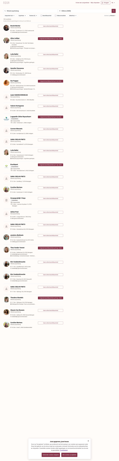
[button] (88, 441)
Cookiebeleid (64, 450)
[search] (30, 11)
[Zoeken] (114, 11)
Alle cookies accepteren (69, 455)
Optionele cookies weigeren (51, 455)
